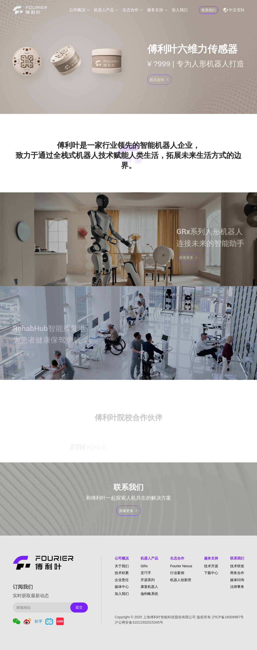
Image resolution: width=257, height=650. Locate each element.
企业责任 (122, 580)
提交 (79, 607)
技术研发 (237, 566)
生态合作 (130, 10)
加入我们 (180, 10)
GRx (144, 566)
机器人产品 (104, 10)
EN (241, 10)
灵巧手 (146, 573)
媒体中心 (122, 587)
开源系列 (148, 580)
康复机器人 (149, 587)
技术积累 (122, 573)
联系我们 (237, 558)
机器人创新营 (180, 580)
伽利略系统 (149, 594)
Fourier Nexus (181, 566)
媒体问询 (237, 580)
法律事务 (237, 587)
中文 (233, 10)
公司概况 (77, 10)
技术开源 (211, 566)
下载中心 (211, 573)
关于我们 (122, 566)
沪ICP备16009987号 (228, 617)
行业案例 (177, 573)
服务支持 (155, 10)
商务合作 (237, 573)
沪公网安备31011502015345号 (139, 622)
